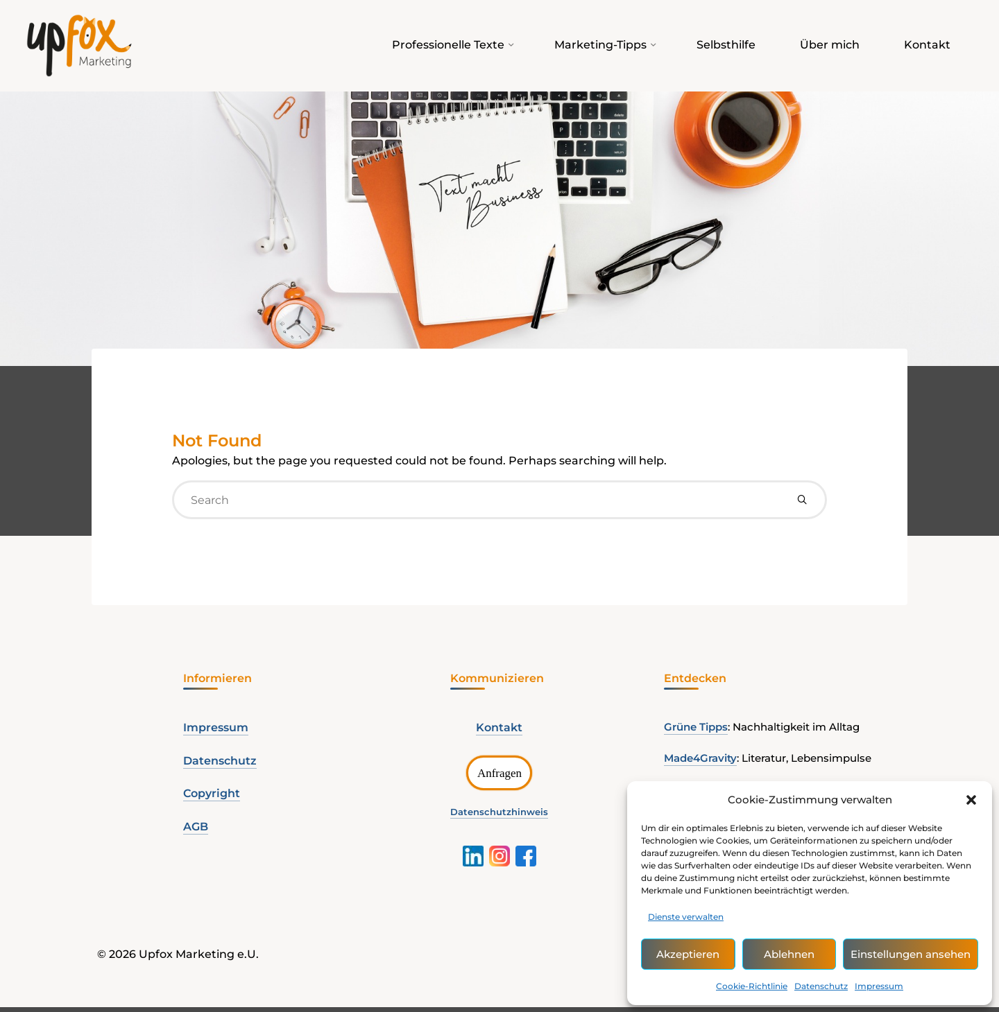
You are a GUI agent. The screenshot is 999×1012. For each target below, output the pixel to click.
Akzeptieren (687, 954)
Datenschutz (821, 986)
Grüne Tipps (696, 728)
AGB (195, 829)
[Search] (802, 501)
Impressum (879, 986)
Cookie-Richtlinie (751, 986)
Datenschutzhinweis (499, 815)
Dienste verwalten (686, 916)
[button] (971, 800)
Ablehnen (789, 954)
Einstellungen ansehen (911, 954)
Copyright (211, 796)
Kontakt (499, 729)
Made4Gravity (700, 760)
